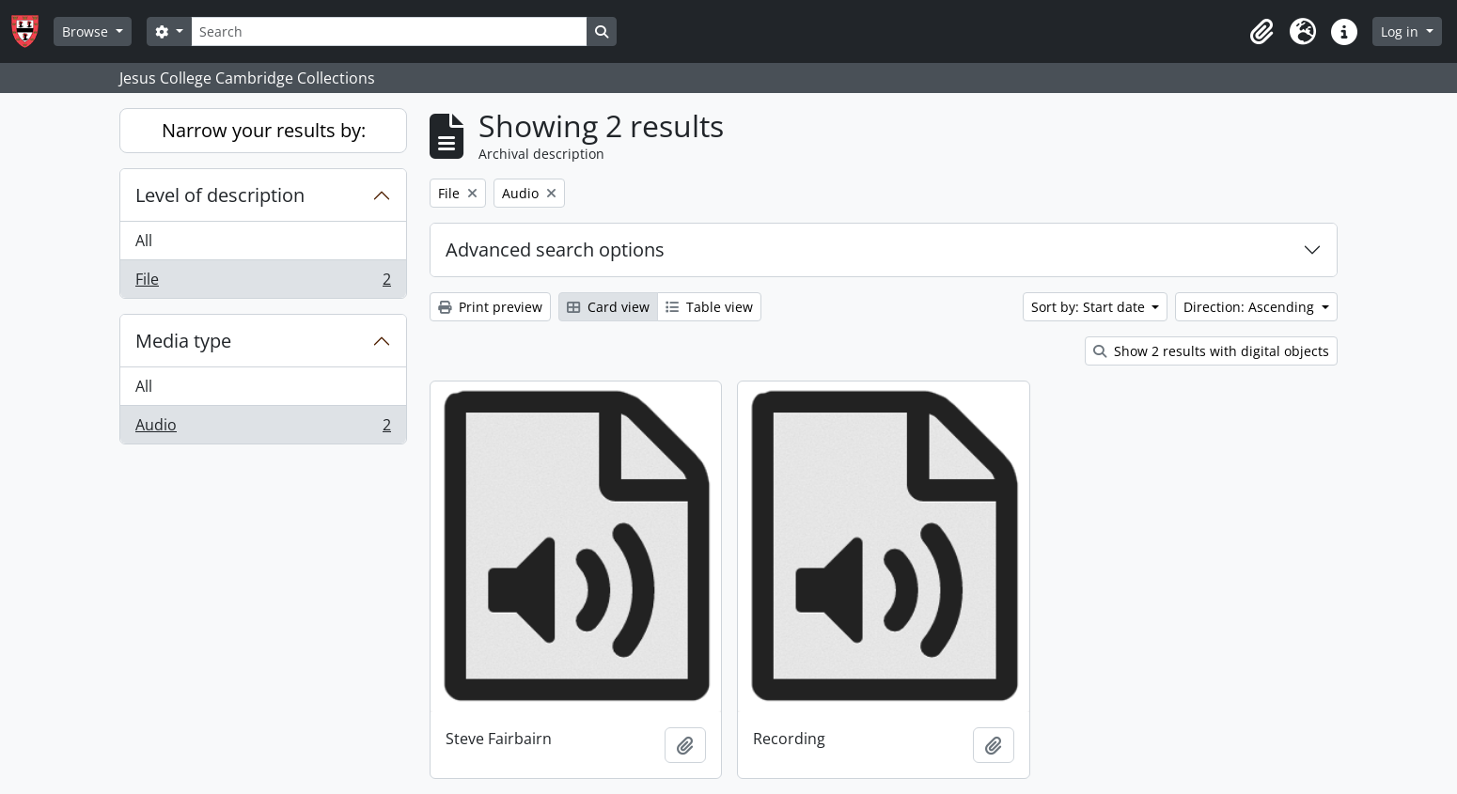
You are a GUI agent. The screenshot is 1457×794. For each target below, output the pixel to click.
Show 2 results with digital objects (1211, 351)
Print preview (490, 307)
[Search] (389, 31)
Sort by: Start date (1090, 307)
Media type (183, 340)
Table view (709, 307)
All (143, 240)
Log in (1401, 31)
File (262, 283)
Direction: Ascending (1250, 307)
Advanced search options (555, 249)
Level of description (220, 195)
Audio (262, 428)
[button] (1261, 32)
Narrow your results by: (264, 130)
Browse (87, 31)
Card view (608, 307)
